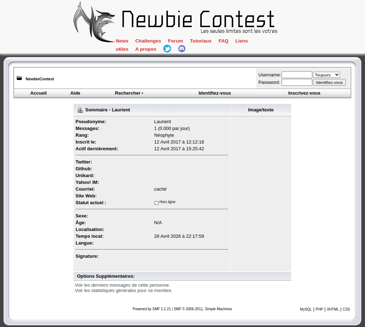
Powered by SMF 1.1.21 (152, 309)
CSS (346, 309)
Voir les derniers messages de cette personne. (122, 285)
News (122, 41)
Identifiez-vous (215, 93)
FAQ (223, 41)
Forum (175, 41)
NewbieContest (40, 79)
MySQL (306, 309)
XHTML (333, 309)
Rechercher (129, 93)
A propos (145, 49)
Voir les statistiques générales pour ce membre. (124, 290)
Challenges (148, 41)
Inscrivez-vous (304, 93)
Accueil (38, 93)
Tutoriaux (201, 41)
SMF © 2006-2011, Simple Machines (203, 309)
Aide (75, 93)
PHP (319, 309)
